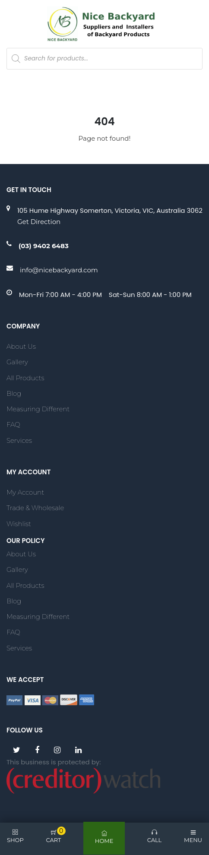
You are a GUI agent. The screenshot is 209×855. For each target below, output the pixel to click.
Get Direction (38, 222)
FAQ (13, 424)
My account (25, 492)
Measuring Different (38, 409)
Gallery (17, 362)
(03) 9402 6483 (44, 246)
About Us (21, 346)
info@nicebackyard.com (59, 270)
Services (19, 440)
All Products (25, 378)
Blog (13, 393)
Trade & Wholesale (35, 508)
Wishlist (18, 524)
